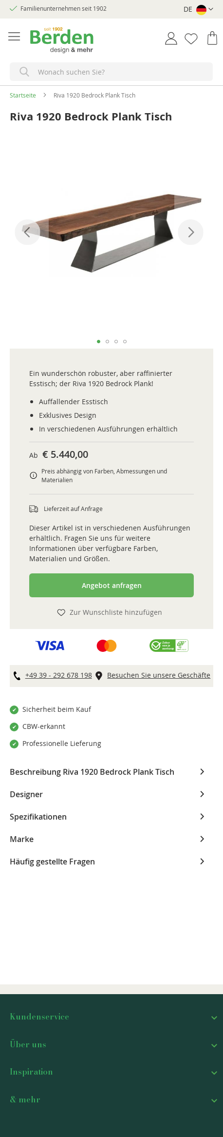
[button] (198, 9)
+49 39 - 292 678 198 (58, 675)
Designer (26, 794)
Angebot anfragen (112, 585)
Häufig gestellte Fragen (52, 861)
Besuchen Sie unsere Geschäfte (158, 675)
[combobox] (111, 71)
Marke (22, 838)
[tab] (111, 772)
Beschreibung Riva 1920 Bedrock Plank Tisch (92, 771)
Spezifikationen (38, 816)
